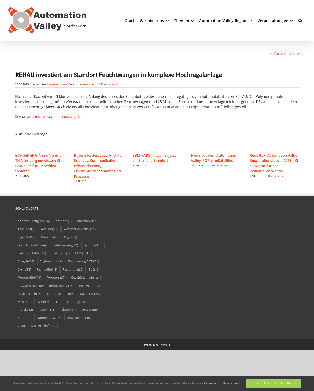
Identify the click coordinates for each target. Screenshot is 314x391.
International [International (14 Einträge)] (61, 285)
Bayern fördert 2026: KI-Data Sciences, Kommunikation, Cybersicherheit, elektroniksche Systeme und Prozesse (97, 166)
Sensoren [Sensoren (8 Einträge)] (90, 309)
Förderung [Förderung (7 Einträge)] (56, 277)
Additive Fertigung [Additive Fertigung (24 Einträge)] (34, 221)
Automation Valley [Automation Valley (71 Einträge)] (80, 229)
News (64, 84)
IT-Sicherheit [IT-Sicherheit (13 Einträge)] (29, 293)
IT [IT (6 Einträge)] (97, 285)
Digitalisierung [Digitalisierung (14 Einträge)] (64, 245)
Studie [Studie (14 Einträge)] (25, 317)
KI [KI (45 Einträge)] (70, 293)
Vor (292, 53)
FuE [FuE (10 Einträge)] (94, 269)
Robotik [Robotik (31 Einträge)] (68, 309)
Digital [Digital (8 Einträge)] (70, 237)
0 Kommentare (108, 84)
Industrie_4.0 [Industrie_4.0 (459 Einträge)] (31, 285)
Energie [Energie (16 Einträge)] (26, 261)
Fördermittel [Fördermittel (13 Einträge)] (29, 277)
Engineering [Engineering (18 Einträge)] (51, 261)
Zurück (279, 53)
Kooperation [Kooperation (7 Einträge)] (90, 293)
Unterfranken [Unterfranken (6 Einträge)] (49, 317)
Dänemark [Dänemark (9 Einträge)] (93, 245)
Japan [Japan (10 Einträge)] (54, 293)
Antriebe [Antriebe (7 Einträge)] (63, 221)
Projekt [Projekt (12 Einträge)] (25, 309)
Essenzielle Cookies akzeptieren (274, 383)
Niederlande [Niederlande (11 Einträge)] (49, 301)
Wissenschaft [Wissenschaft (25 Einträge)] (43, 325)
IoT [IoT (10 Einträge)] (84, 285)
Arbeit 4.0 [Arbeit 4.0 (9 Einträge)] (26, 229)
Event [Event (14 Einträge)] (24, 269)
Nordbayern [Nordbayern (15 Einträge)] (78, 301)
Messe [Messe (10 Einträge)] (25, 301)
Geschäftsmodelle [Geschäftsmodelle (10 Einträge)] (86, 277)
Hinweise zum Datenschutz (221, 383)
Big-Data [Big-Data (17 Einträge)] (26, 237)
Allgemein (53, 84)
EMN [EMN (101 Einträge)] (82, 253)
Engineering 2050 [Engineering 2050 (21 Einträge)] (83, 261)
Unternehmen (86, 84)
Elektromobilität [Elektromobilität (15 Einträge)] (32, 253)
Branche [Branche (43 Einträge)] (49, 237)
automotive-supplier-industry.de (54, 116)
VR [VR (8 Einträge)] (21, 325)
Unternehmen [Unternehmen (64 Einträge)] (79, 317)
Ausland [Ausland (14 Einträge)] (49, 229)
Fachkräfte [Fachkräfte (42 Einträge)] (47, 269)
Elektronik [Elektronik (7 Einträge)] (61, 253)
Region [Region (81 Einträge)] (46, 309)
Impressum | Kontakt (157, 344)
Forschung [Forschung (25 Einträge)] (73, 269)
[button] (300, 20)
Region (73, 84)
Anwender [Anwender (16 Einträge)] (87, 221)
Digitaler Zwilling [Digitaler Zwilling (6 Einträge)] (32, 245)
